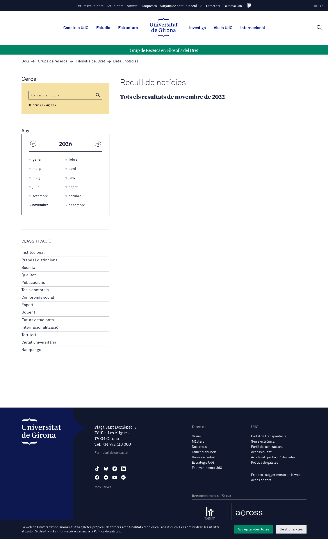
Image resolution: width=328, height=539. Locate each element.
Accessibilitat (261, 452)
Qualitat (28, 275)
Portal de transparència (268, 436)
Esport (27, 305)
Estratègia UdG (203, 462)
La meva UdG (233, 5)
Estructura (128, 28)
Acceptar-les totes (254, 529)
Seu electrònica (263, 441)
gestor (29, 531)
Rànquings (31, 350)
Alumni (133, 5)
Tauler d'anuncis (204, 452)
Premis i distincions (39, 260)
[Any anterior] (33, 143)
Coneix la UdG (75, 28)
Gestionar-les (291, 529)
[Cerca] (319, 27)
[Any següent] (97, 143)
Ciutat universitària (38, 342)
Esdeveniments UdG (207, 468)
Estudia (103, 28)
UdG (25, 61)
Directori (213, 5)
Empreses (149, 5)
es (316, 5)
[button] (98, 95)
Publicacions (33, 283)
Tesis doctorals (35, 290)
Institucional (33, 253)
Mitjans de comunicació (178, 5)
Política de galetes (264, 462)
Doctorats (199, 447)
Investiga (197, 28)
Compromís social (37, 298)
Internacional (252, 28)
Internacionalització (39, 328)
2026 (65, 143)
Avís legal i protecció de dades (273, 457)
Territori (28, 335)
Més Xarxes (103, 487)
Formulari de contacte (111, 452)
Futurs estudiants (89, 5)
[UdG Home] (163, 28)
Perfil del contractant (267, 447)
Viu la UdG (223, 28)
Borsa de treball (204, 457)
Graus (196, 436)
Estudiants (115, 5)
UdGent (28, 312)
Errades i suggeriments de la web (276, 475)
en (322, 5)
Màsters (198, 441)
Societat (29, 268)
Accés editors (261, 480)
